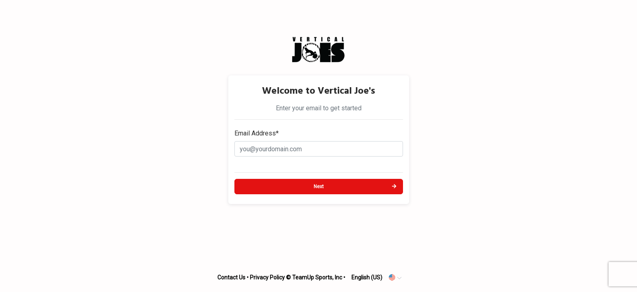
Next (319, 186)
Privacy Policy (267, 277)
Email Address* (256, 133)
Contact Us (231, 277)
